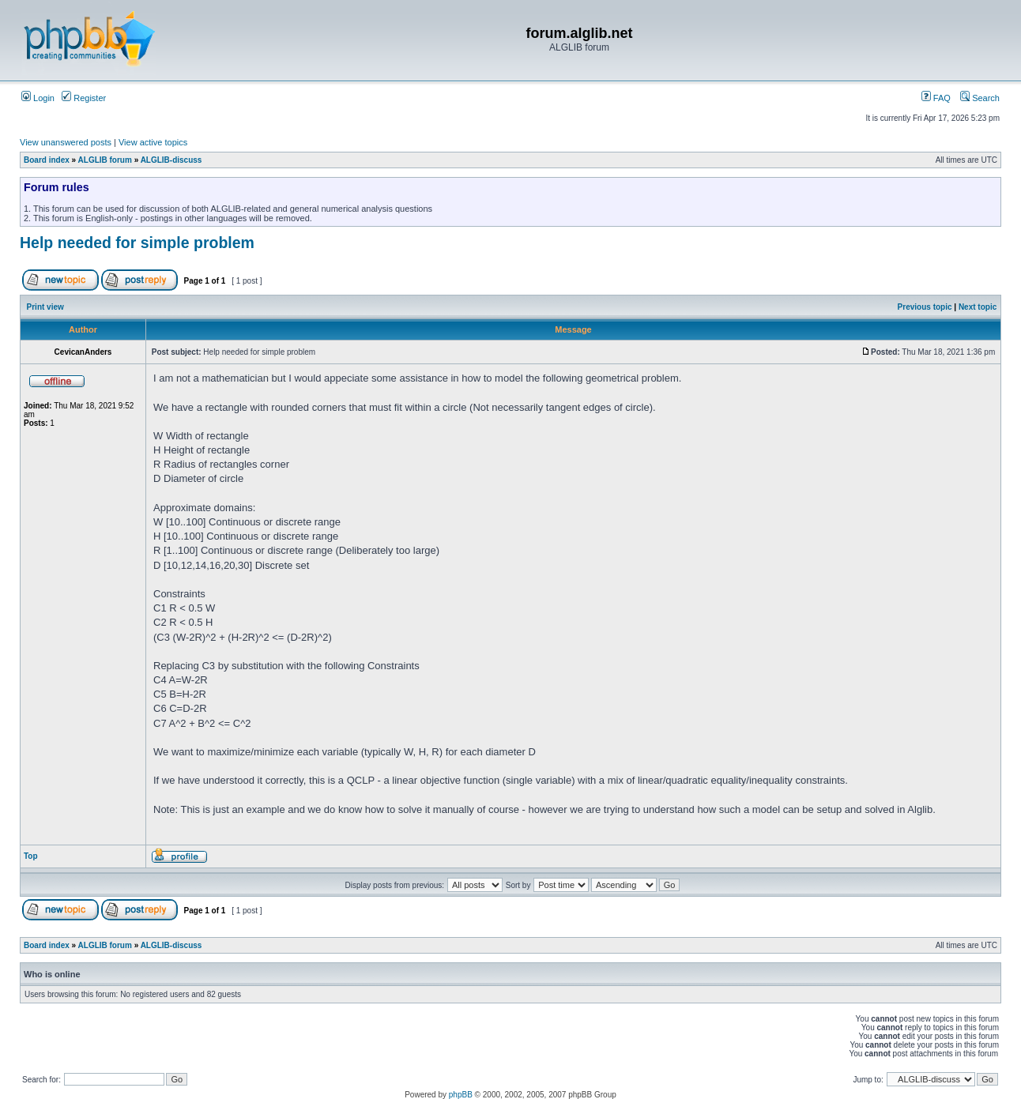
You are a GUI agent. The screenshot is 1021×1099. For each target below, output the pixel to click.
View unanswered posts (65, 142)
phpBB (461, 1094)
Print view (45, 307)
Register (84, 98)
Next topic (978, 307)
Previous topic (925, 307)
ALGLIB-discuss (171, 160)
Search (980, 98)
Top (31, 856)
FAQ (936, 98)
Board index (47, 160)
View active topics (153, 142)
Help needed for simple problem (137, 242)
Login (38, 98)
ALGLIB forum (105, 160)
